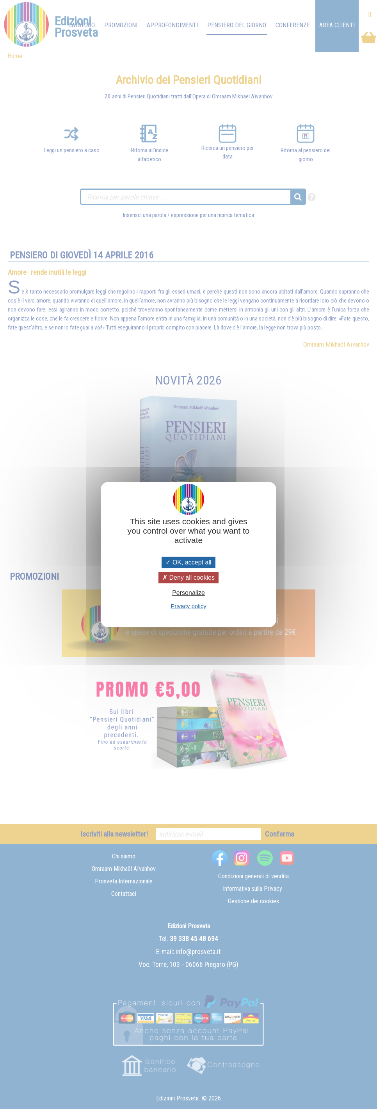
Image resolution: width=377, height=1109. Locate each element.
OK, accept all (188, 562)
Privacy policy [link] (188, 606)
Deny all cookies (188, 577)
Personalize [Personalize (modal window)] (188, 592)
